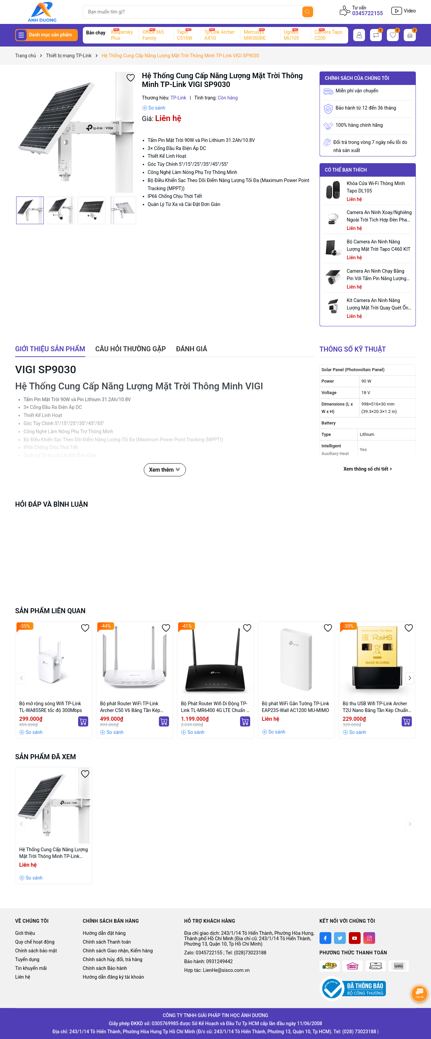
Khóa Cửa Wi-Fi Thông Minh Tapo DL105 (376, 187)
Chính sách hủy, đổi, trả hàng (112, 959)
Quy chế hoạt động (35, 942)
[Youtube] (355, 938)
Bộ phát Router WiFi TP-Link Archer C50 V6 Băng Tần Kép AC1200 (130, 707)
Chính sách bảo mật (36, 950)
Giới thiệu (25, 933)
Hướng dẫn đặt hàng (104, 933)
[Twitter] (340, 938)
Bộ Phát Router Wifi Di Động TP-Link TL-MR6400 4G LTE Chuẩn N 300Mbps (215, 707)
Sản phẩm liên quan (50, 611)
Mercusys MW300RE (255, 35)
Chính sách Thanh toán (107, 942)
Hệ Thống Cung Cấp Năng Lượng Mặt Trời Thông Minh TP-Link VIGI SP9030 (53, 853)
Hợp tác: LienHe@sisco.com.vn (217, 970)
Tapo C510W (184, 35)
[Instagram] (369, 938)
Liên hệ (22, 977)
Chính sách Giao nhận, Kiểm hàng (118, 950)
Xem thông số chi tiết (367, 469)
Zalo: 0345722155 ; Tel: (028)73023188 (225, 952)
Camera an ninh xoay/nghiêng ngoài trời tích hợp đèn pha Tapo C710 (379, 217)
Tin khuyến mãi (31, 968)
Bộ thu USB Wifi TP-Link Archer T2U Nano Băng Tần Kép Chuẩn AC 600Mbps (375, 707)
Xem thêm (164, 470)
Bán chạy (95, 32)
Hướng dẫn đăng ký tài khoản (113, 977)
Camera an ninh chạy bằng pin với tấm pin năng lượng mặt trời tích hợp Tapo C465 (377, 275)
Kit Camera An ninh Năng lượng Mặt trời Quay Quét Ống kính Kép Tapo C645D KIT (379, 304)
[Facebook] (325, 938)
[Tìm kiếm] (307, 11)
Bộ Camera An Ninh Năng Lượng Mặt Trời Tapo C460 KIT (378, 245)
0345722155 (367, 13)
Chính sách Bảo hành (105, 968)
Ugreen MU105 (291, 35)
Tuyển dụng (27, 959)
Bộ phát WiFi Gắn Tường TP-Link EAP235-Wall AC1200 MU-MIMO (295, 707)
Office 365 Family (153, 35)
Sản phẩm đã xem (45, 757)
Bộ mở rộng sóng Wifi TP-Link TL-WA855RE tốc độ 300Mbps (50, 707)
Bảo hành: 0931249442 (208, 961)
